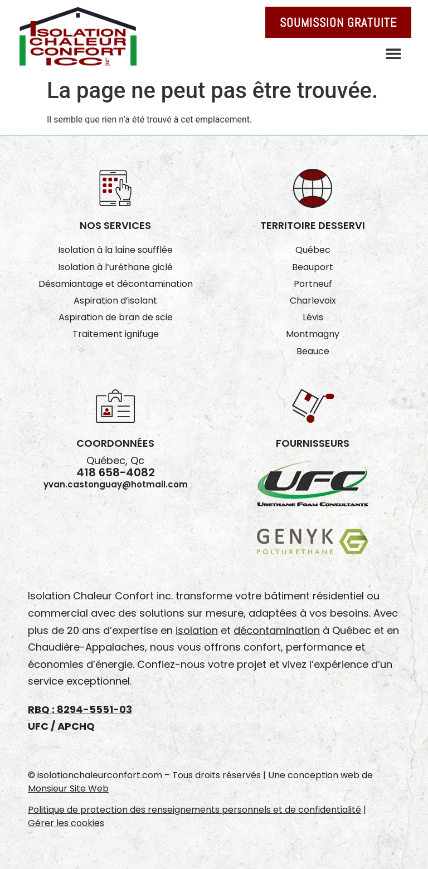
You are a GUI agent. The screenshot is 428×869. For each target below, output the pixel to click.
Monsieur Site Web (68, 788)
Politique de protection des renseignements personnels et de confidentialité (194, 809)
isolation (197, 630)
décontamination (277, 630)
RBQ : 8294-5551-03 (80, 709)
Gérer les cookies (66, 823)
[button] (393, 53)
